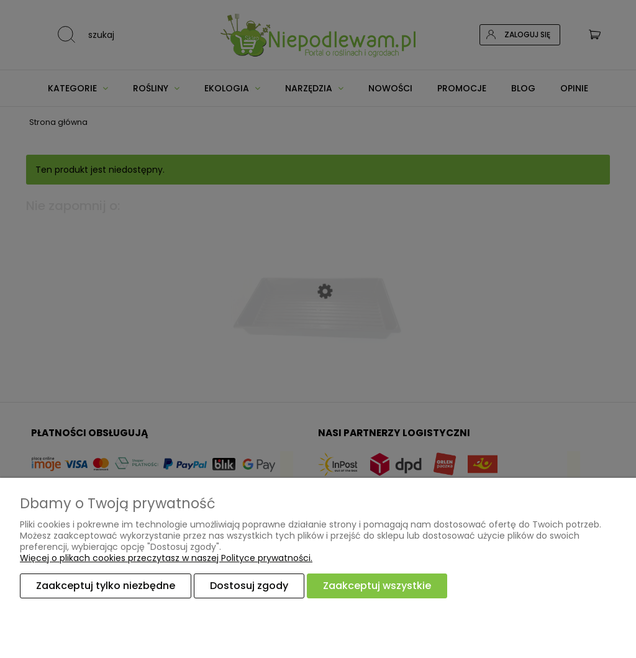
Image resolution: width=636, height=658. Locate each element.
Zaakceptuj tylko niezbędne (105, 585)
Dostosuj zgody (249, 585)
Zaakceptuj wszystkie (377, 585)
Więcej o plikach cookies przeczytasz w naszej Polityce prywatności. (166, 558)
